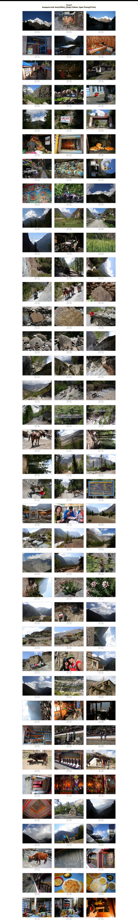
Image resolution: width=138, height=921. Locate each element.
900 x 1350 (69, 155)
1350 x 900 (37, 32)
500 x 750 (69, 154)
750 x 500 (37, 31)
